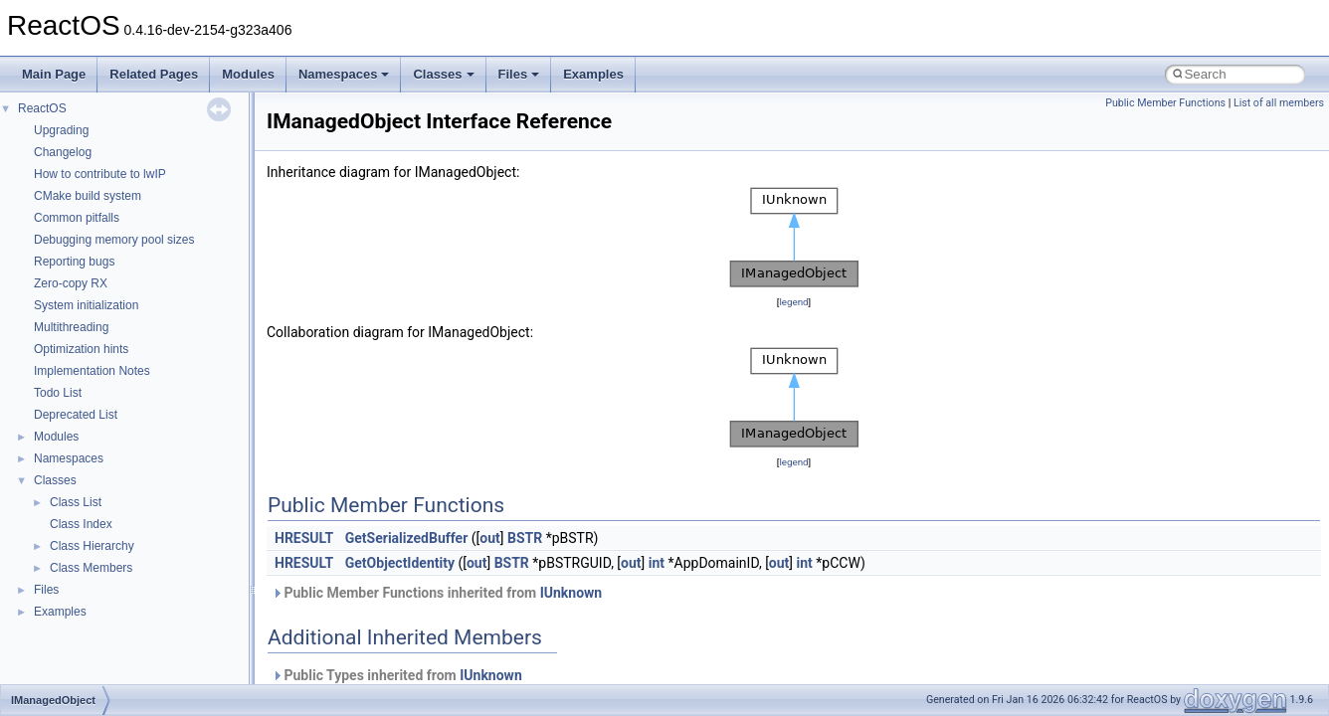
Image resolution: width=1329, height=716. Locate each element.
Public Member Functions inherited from (437, 593)
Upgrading (61, 130)
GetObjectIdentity (400, 563)
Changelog (63, 152)
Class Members (91, 568)
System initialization (86, 305)
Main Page (54, 74)
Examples (593, 74)
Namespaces (344, 74)
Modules (248, 74)
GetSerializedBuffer (407, 538)
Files (519, 74)
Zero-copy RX (70, 283)
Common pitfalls (76, 218)
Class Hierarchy (92, 546)
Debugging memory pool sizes (114, 240)
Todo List (58, 393)
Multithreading (71, 327)
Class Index (81, 524)
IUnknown (571, 593)
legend (793, 301)
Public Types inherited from (397, 675)
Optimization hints (81, 349)
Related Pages (153, 74)
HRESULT (304, 538)
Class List (75, 502)
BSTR (524, 538)
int (656, 563)
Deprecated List (75, 415)
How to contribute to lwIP (100, 174)
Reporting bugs (74, 261)
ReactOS (42, 108)
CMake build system (87, 196)
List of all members (1279, 102)
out (489, 538)
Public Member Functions (1165, 102)
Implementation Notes (92, 371)
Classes (443, 74)
